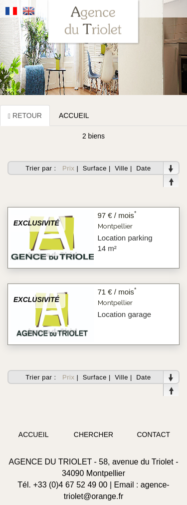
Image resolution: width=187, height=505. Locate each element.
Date (143, 168)
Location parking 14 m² (125, 243)
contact (154, 434)
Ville (121, 168)
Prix (68, 168)
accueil (33, 434)
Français (11, 11)
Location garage (125, 314)
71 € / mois (117, 292)
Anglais (28, 11)
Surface (95, 168)
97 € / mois (117, 215)
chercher (93, 434)
